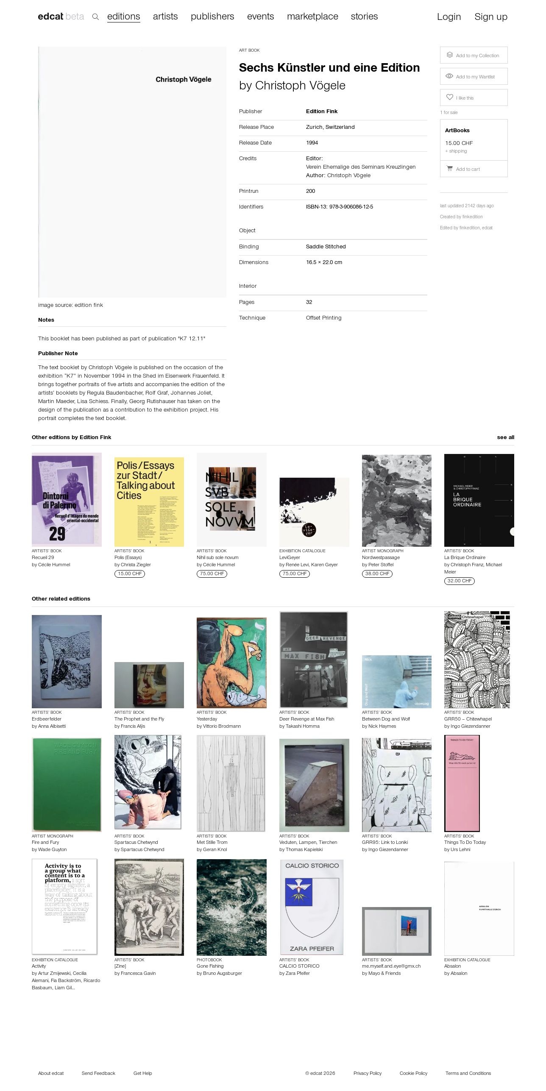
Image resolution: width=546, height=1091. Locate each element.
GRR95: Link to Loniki (385, 843)
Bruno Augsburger (222, 974)
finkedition (472, 217)
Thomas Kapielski (304, 850)
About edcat (51, 1074)
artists (165, 17)
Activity (39, 966)
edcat (487, 228)
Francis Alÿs (133, 726)
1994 (312, 144)
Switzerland (340, 128)
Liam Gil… (65, 988)
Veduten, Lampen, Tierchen (308, 843)
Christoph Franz (467, 565)
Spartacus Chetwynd (136, 843)
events (260, 17)
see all (505, 438)
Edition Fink (95, 438)
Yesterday (207, 719)
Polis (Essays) (128, 558)
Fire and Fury (45, 843)
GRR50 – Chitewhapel (468, 719)
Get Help (143, 1074)
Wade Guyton (52, 850)
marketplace (312, 17)
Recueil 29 (43, 558)
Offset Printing (324, 319)
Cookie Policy (413, 1074)
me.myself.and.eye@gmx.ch (391, 966)
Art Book (249, 51)
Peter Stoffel (380, 565)
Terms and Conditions (468, 1074)
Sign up (491, 18)
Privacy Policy (368, 1074)
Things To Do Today (465, 843)
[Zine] (120, 966)
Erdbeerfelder (46, 719)
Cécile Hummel (54, 565)
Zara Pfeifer (298, 974)
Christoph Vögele (300, 87)
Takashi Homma (303, 726)
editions (123, 17)
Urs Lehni (460, 850)
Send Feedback (98, 1074)
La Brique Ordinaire (464, 558)
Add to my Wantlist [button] (470, 77)
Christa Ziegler (136, 565)
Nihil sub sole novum (218, 558)
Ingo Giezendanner (470, 726)
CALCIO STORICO (299, 966)
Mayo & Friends (384, 974)
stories (364, 17)
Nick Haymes (382, 726)
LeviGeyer (289, 558)
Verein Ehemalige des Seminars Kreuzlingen (361, 168)
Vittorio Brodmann (222, 726)
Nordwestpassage (381, 558)
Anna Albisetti (52, 726)
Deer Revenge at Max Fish (306, 719)
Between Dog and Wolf (386, 719)
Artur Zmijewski (54, 974)
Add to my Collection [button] (472, 55)
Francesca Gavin (138, 974)
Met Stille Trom (212, 843)
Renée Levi (297, 565)
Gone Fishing (210, 966)
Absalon (452, 966)
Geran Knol (215, 850)
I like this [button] (459, 97)
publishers (212, 17)
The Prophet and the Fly (139, 719)
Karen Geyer (324, 565)
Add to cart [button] (463, 170)
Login (449, 18)
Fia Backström (66, 981)
